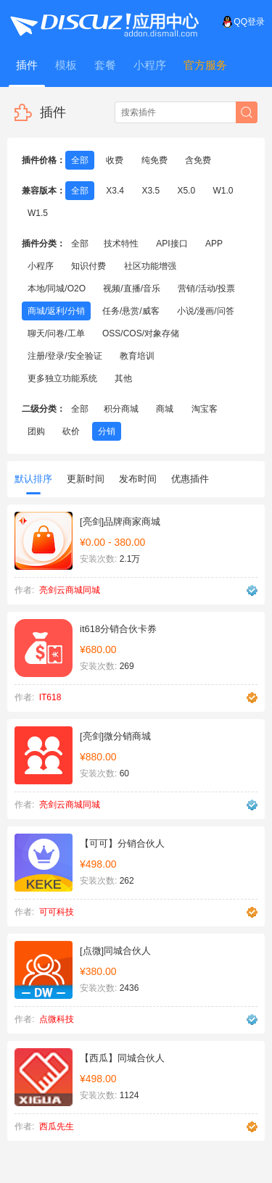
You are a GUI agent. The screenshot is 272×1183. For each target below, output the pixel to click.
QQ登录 (243, 22)
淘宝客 (204, 409)
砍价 (71, 431)
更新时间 (85, 478)
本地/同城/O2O (57, 288)
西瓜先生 (56, 1126)
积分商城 (121, 409)
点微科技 (56, 1019)
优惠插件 (190, 478)
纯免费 (154, 160)
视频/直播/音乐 (131, 288)
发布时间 (138, 478)
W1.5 (38, 213)
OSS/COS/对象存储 (140, 333)
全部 (79, 160)
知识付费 (88, 266)
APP (214, 243)
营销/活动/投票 (206, 288)
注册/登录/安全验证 (65, 356)
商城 (164, 409)
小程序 (41, 266)
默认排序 (33, 483)
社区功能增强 (150, 266)
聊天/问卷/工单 (56, 333)
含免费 (198, 160)
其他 (123, 378)
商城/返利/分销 (56, 311)
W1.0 (223, 191)
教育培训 (137, 356)
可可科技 (56, 912)
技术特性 (121, 243)
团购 (36, 431)
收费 (114, 160)
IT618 (50, 697)
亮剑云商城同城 (69, 590)
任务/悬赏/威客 (131, 311)
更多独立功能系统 (62, 378)
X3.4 (115, 191)
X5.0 (186, 191)
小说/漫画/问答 (205, 311)
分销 (106, 431)
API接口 (171, 243)
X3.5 (150, 191)
